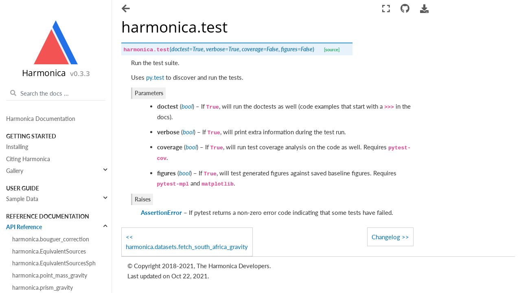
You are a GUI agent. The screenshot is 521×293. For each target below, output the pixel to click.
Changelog (386, 237)
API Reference (24, 227)
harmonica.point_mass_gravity (49, 275)
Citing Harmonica (28, 159)
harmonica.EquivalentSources (49, 251)
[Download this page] (424, 9)
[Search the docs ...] (55, 93)
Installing (17, 147)
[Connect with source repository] (405, 9)
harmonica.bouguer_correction (50, 239)
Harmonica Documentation (40, 119)
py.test (155, 77)
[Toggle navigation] (126, 9)
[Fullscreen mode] (386, 9)
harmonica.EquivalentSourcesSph (54, 263)
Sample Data (22, 199)
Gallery (14, 171)
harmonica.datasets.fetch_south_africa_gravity (187, 246)
